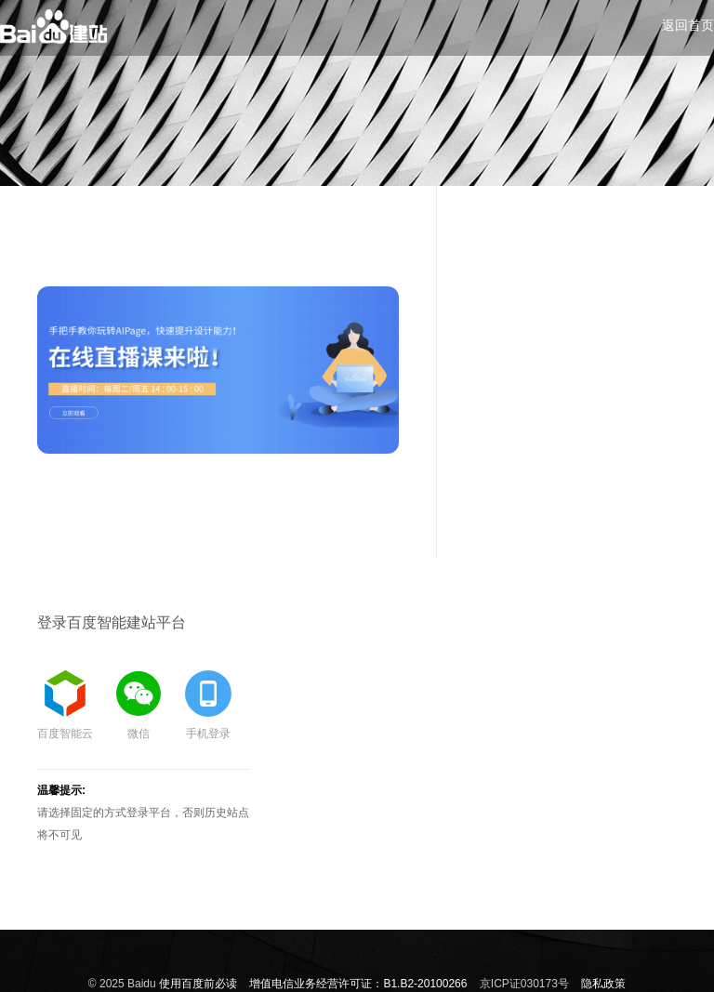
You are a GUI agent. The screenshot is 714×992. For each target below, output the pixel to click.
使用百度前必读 (198, 983)
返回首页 (688, 25)
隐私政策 (603, 983)
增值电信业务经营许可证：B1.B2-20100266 (358, 983)
